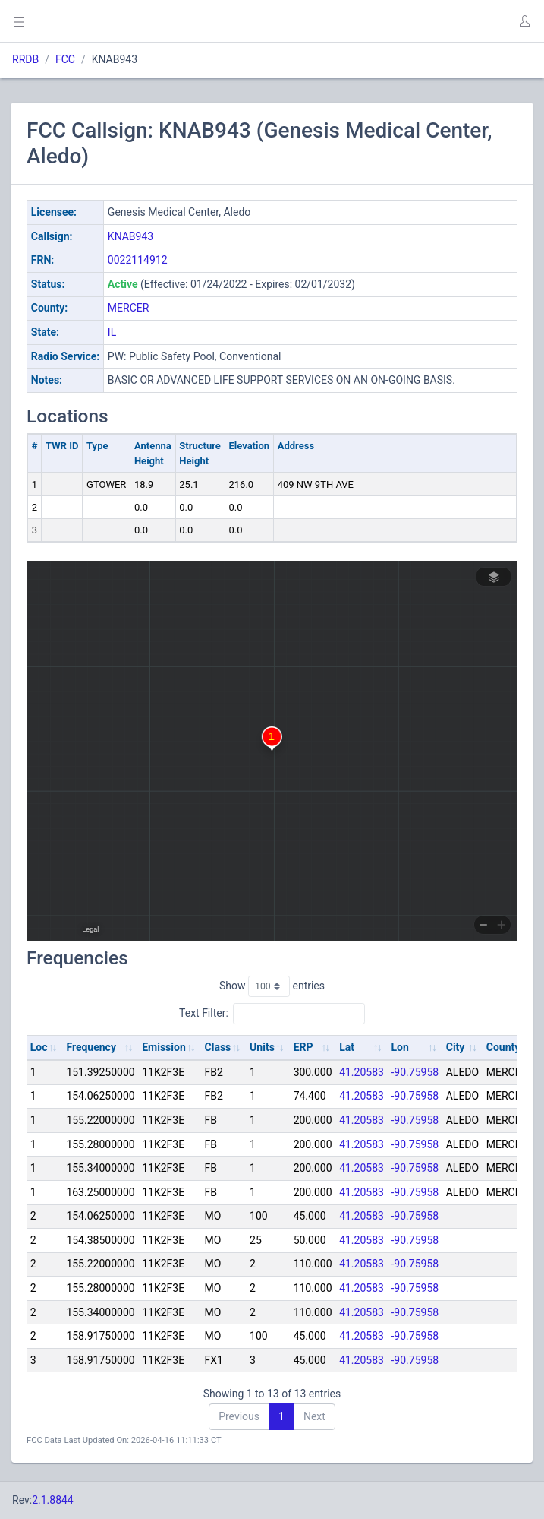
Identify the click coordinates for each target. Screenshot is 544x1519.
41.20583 (361, 1072)
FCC (65, 59)
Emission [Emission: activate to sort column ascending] (164, 1047)
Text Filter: (272, 1013)
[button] (524, 21)
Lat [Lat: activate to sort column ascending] (346, 1047)
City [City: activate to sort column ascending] (455, 1047)
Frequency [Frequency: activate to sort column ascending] (91, 1047)
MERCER (128, 308)
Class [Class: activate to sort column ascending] (218, 1047)
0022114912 (138, 260)
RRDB (25, 59)
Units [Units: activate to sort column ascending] (262, 1047)
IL (112, 332)
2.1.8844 (53, 1500)
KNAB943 (130, 236)
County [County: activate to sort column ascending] (503, 1047)
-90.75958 (415, 1072)
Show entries (272, 986)
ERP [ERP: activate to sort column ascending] (303, 1047)
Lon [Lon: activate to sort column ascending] (400, 1047)
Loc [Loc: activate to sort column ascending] (39, 1047)
